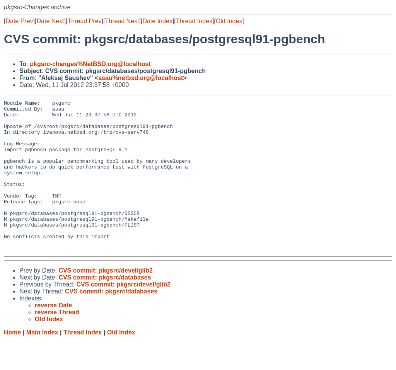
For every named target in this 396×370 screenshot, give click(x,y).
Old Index (229, 21)
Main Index (42, 362)
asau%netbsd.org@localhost (140, 78)
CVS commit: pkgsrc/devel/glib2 (105, 300)
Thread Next (122, 21)
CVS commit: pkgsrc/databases (104, 307)
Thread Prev (85, 21)
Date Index (157, 21)
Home (12, 362)
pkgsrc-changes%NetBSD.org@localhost (90, 64)
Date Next (50, 21)
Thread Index (194, 21)
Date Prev (19, 21)
